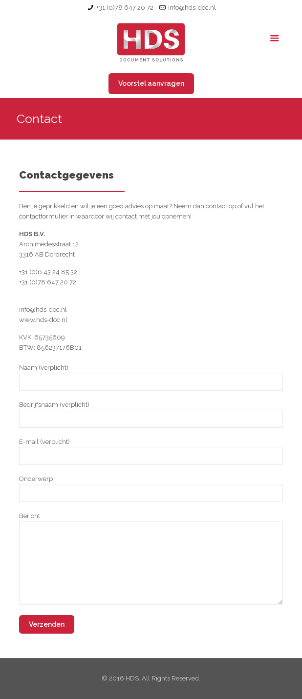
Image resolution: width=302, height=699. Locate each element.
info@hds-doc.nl (192, 7)
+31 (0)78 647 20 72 (124, 7)
